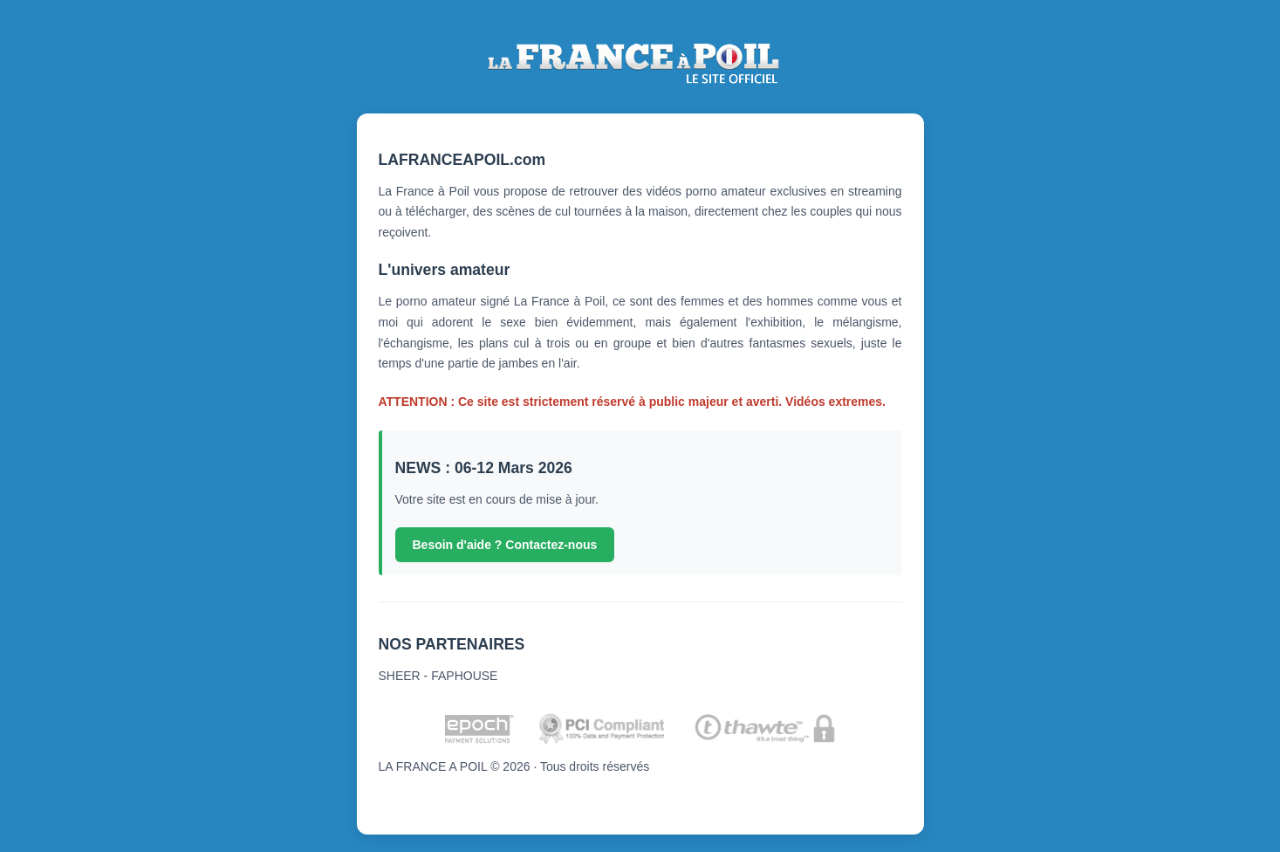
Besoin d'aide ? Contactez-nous (505, 545)
